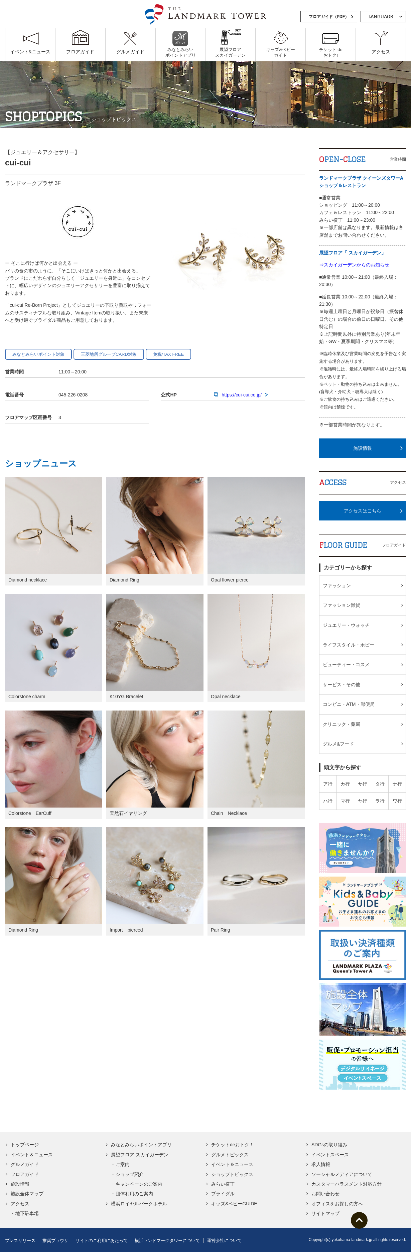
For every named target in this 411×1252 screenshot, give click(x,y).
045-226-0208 (73, 394)
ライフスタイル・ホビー (348, 645)
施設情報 (362, 448)
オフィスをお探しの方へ (337, 1203)
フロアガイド (25, 1174)
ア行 (327, 784)
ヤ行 (362, 801)
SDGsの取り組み (329, 1144)
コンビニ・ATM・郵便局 (349, 704)
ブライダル (223, 1193)
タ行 (380, 784)
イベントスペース (330, 1154)
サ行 (362, 784)
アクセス (20, 1203)
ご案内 (123, 1164)
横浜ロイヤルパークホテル (139, 1203)
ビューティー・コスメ (346, 664)
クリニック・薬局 (341, 724)
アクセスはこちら (362, 510)
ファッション (337, 585)
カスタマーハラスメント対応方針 (346, 1184)
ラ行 (380, 801)
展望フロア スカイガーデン (139, 1154)
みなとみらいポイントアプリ (141, 1144)
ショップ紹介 (130, 1174)
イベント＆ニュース (32, 1154)
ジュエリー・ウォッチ (346, 625)
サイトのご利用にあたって (102, 1240)
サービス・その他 (341, 684)
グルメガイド (25, 1164)
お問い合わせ (325, 1193)
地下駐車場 (27, 1213)
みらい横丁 (223, 1184)
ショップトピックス (232, 1174)
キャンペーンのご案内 (139, 1184)
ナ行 (397, 784)
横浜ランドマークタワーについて (167, 1240)
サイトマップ (325, 1213)
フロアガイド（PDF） (329, 16)
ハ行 (327, 801)
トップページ (25, 1144)
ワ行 (397, 801)
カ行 (345, 784)
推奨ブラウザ (55, 1240)
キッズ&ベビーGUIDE (234, 1203)
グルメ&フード (338, 744)
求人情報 (320, 1164)
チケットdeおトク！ (232, 1144)
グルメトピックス (230, 1154)
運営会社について (224, 1240)
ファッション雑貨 (341, 605)
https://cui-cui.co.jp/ (241, 394)
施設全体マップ (27, 1193)
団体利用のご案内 (134, 1193)
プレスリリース (20, 1240)
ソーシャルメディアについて (341, 1174)
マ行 (345, 801)
